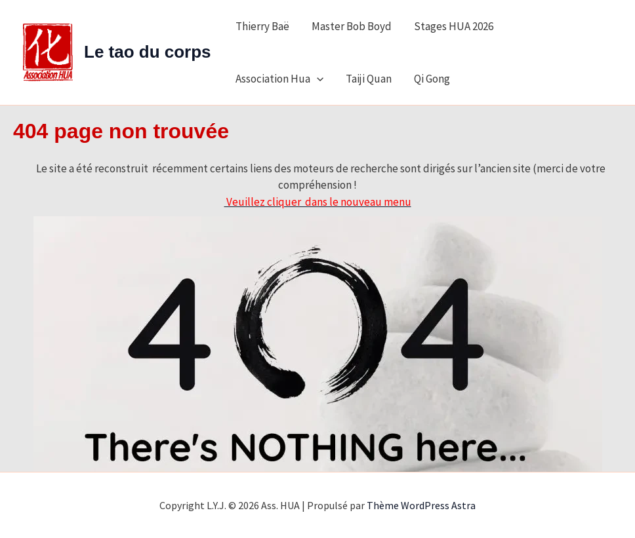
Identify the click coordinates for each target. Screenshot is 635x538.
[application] (316, 78)
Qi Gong (432, 78)
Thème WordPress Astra (421, 505)
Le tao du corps (147, 52)
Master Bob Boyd (352, 26)
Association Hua (279, 78)
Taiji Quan (369, 78)
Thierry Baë (262, 26)
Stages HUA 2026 (453, 26)
